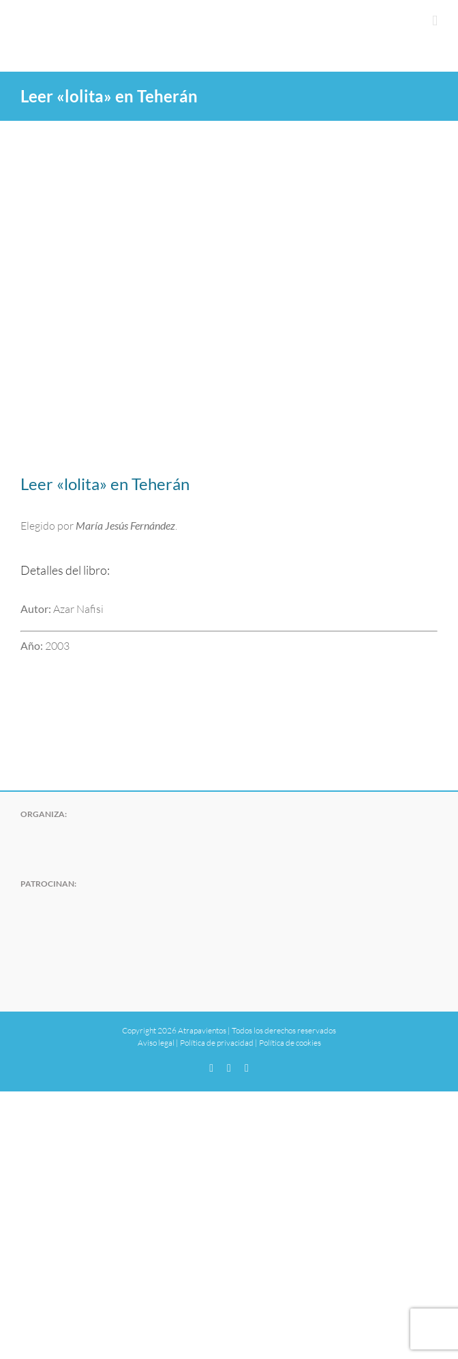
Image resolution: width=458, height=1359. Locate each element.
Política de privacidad (217, 1043)
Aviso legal (156, 1043)
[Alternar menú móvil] (435, 21)
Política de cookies (290, 1043)
